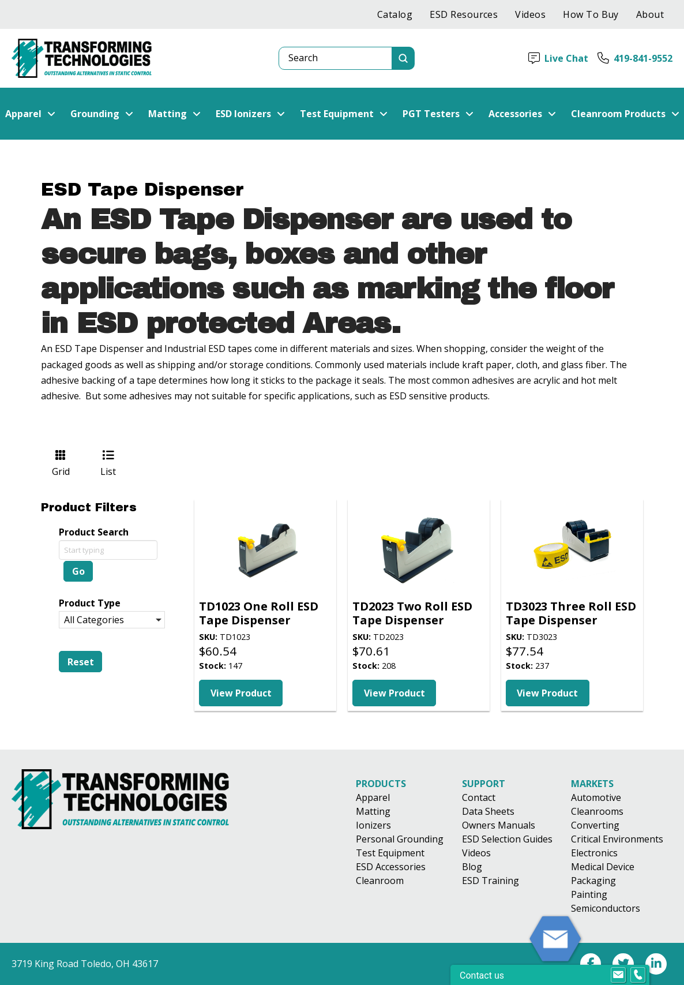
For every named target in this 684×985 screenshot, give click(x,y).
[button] (30, 113)
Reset (80, 662)
